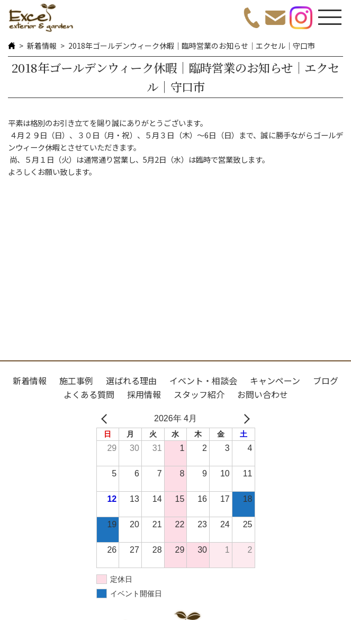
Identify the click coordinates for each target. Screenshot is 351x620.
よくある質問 (89, 394)
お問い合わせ (262, 394)
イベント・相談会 (203, 380)
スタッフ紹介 (199, 394)
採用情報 (144, 394)
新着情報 (42, 45)
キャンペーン (275, 380)
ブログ (325, 380)
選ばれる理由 (131, 380)
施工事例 (76, 380)
